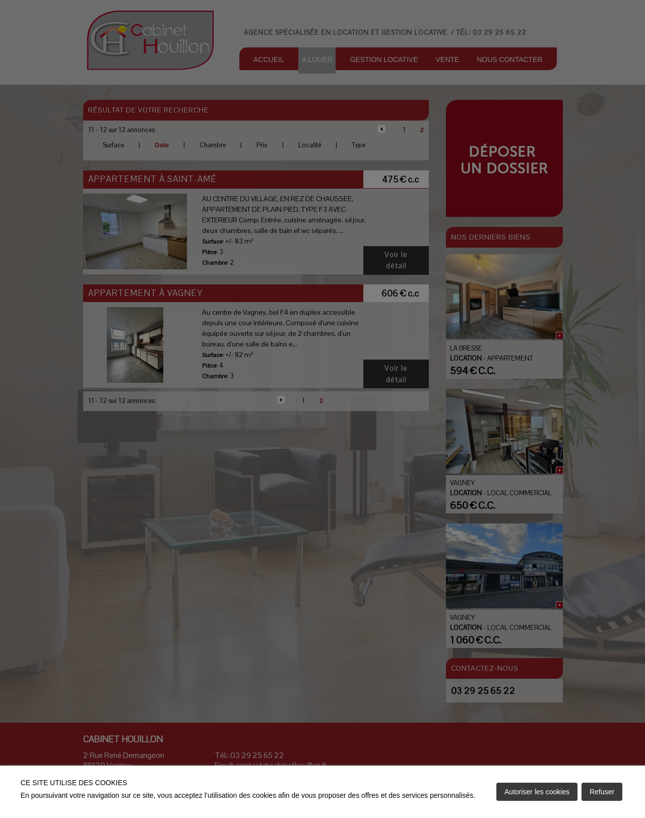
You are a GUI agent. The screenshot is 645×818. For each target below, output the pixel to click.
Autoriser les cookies (536, 792)
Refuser (602, 792)
